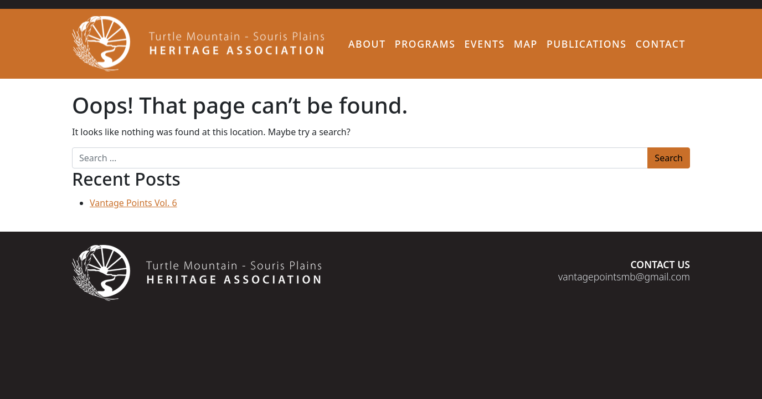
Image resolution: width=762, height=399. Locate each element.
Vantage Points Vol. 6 (133, 203)
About (367, 43)
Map (526, 43)
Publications (587, 43)
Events (484, 43)
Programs (425, 43)
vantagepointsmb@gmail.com (624, 276)
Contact (661, 43)
